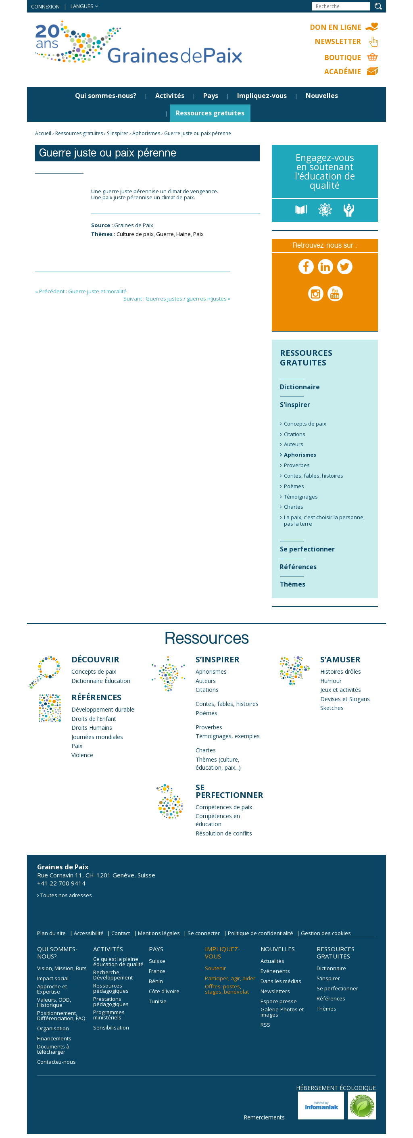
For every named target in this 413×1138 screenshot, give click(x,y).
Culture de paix (135, 234)
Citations (207, 689)
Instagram (316, 301)
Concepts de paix (93, 671)
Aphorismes (146, 133)
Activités (169, 95)
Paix (198, 234)
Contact (120, 933)
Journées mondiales (97, 737)
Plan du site (51, 933)
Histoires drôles (340, 671)
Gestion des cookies (326, 933)
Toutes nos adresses (66, 895)
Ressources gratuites (210, 113)
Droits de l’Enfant (93, 718)
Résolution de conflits (224, 833)
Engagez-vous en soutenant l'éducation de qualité (325, 171)
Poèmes (206, 713)
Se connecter (204, 933)
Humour (331, 681)
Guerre (165, 234)
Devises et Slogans (345, 699)
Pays (210, 95)
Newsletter (338, 41)
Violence (82, 755)
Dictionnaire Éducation (100, 681)
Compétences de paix (224, 807)
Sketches (332, 708)
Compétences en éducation (218, 820)
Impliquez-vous (262, 95)
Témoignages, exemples (228, 736)
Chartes (206, 750)
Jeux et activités (340, 689)
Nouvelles (322, 95)
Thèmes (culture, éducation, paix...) (218, 763)
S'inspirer (117, 133)
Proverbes (209, 727)
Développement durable (102, 709)
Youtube (335, 301)
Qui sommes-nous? (105, 95)
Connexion (45, 6)
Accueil (43, 133)
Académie (342, 71)
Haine (183, 234)
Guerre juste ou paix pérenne (197, 133)
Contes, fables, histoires (227, 704)
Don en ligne (335, 27)
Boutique (342, 57)
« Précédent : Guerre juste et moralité (81, 291)
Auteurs (206, 681)
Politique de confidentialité (260, 933)
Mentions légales (159, 933)
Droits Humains (91, 727)
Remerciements (264, 1117)
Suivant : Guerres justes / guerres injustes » (176, 298)
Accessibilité (89, 933)
